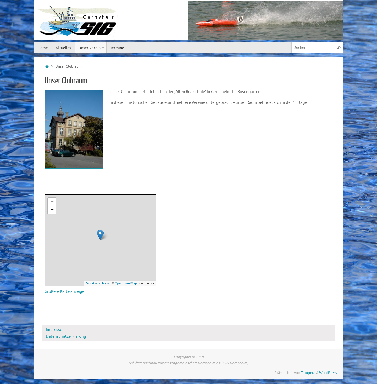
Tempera (308, 373)
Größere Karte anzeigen (66, 291)
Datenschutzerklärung (66, 336)
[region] (265, 20)
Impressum (56, 329)
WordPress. (328, 373)
